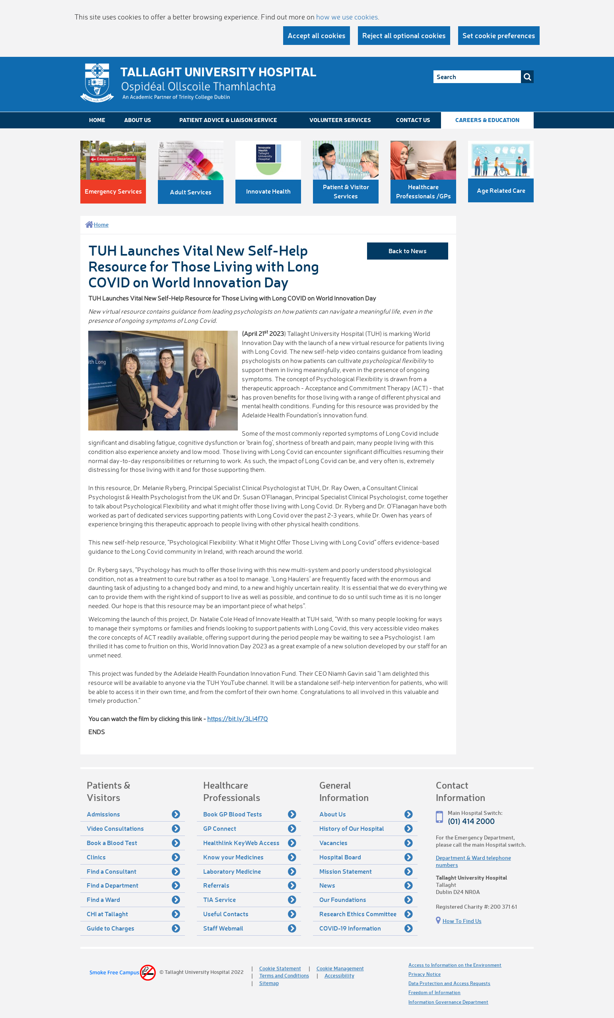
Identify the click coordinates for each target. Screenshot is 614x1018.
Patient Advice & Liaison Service (228, 120)
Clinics (133, 857)
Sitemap (269, 982)
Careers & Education (487, 120)
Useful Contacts (250, 914)
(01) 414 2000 (471, 821)
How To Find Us (462, 921)
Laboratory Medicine (250, 871)
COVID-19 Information (366, 928)
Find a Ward (133, 899)
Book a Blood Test (133, 842)
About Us (137, 120)
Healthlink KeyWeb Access (250, 842)
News (366, 885)
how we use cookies (347, 16)
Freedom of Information (434, 992)
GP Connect (250, 828)
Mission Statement (366, 871)
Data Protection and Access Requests (449, 983)
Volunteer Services (340, 120)
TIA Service (250, 899)
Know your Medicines (250, 857)
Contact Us (413, 120)
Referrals (250, 885)
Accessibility (339, 975)
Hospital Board (366, 857)
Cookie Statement (280, 968)
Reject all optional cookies (404, 35)
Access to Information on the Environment (454, 965)
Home (97, 120)
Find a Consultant (133, 871)
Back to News (408, 250)
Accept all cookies (317, 35)
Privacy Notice (424, 974)
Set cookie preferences (498, 35)
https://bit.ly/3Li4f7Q (237, 719)
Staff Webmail (250, 928)
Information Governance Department (448, 1002)
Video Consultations (133, 828)
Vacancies (366, 842)
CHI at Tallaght (133, 914)
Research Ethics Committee (366, 914)
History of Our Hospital (366, 828)
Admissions (133, 814)
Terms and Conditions (284, 975)
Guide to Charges (133, 928)
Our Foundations (366, 899)
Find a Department (133, 885)
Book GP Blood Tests (250, 814)
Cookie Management (340, 968)
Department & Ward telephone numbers (473, 861)
